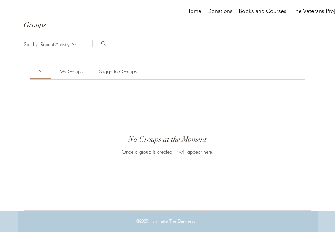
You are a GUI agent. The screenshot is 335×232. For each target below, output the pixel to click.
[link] (40, 71)
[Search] (103, 43)
